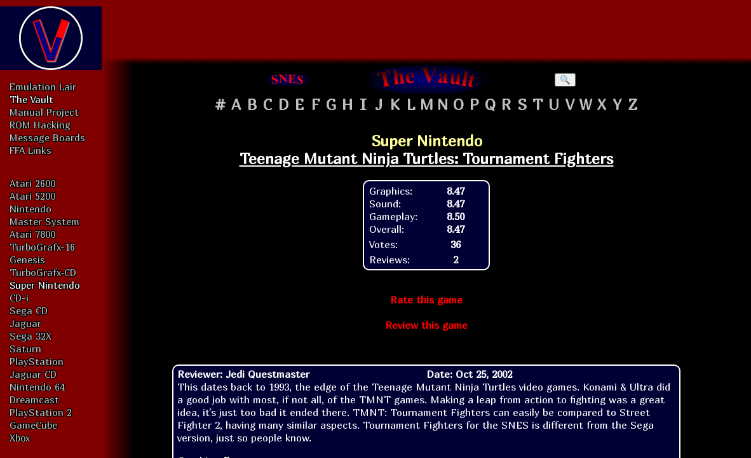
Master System (44, 221)
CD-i (19, 297)
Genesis (27, 259)
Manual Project (44, 112)
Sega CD (29, 310)
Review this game (426, 325)
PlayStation (37, 361)
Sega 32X (30, 336)
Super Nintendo (45, 285)
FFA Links (30, 150)
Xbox (20, 437)
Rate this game (426, 299)
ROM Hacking (40, 124)
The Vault (31, 99)
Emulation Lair (43, 86)
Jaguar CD (33, 374)
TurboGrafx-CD (43, 272)
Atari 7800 (32, 234)
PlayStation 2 (41, 412)
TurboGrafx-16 (42, 247)
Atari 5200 (32, 196)
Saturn (25, 348)
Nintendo (30, 208)
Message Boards (47, 137)
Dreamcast (34, 399)
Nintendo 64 (37, 386)
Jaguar (25, 323)
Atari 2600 (32, 183)
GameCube (33, 425)
